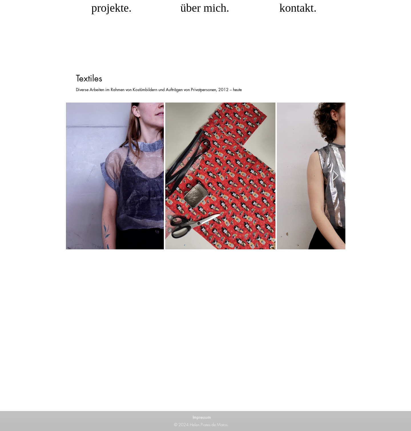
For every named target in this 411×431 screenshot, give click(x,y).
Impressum (202, 417)
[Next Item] (335, 175)
